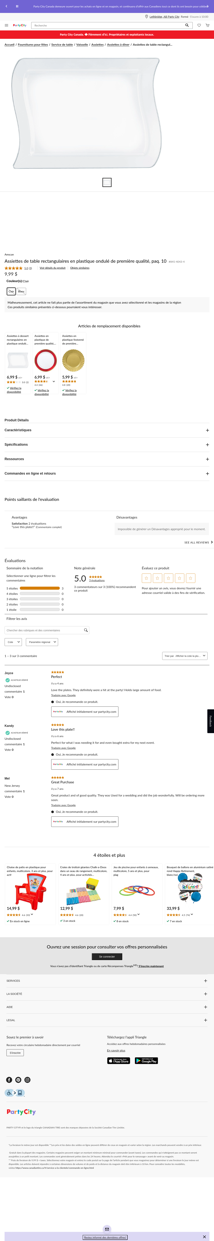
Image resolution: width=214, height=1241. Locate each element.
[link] (20, 268)
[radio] (11, 291)
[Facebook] (9, 1080)
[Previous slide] (6, 6)
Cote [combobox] (14, 642)
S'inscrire (15, 1052)
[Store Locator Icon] (147, 17)
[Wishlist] (199, 25)
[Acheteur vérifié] (17, 680)
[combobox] (188, 656)
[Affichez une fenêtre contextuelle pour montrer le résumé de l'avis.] (54, 382)
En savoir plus (116, 1050)
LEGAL (106, 1020)
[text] (18, 382)
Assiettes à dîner (118, 44)
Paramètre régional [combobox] (43, 642)
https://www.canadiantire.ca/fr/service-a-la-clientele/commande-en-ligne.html (55, 1167)
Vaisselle (82, 44)
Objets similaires (79, 267)
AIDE (106, 1007)
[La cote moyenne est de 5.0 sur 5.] (17, 268)
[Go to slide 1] (107, 182)
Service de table (62, 44)
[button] (187, 25)
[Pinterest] (18, 1080)
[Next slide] (207, 6)
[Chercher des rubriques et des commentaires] (47, 630)
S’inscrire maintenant (151, 966)
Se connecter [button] (107, 956)
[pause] (17, 6)
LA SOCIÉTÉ (106, 994)
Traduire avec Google (63, 695)
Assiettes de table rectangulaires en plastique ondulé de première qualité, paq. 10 (85, 261)
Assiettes (97, 44)
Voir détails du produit (52, 267)
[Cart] (207, 25)
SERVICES (106, 981)
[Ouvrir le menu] (6, 25)
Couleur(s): (14, 281)
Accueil (9, 44)
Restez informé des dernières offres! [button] (105, 1237)
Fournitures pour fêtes (33, 44)
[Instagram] (27, 1080)
